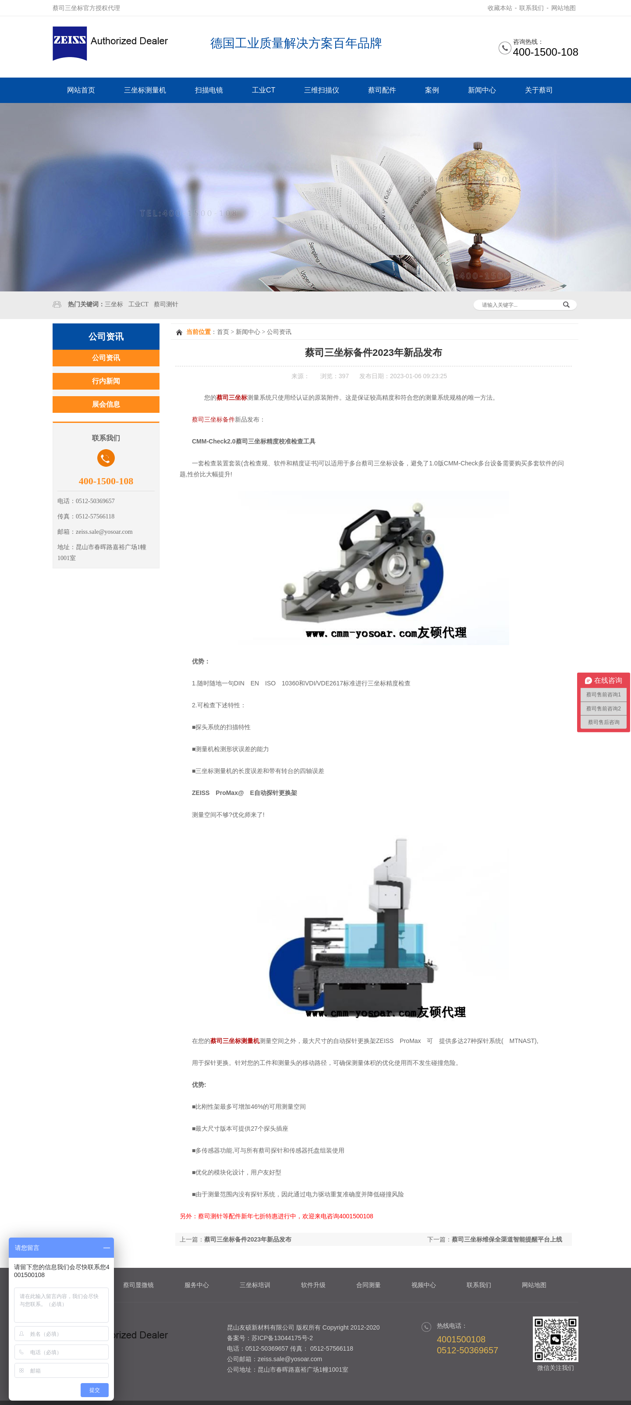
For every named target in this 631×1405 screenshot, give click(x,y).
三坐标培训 (255, 1284)
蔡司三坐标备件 (213, 419)
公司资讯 (279, 332)
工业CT (263, 90)
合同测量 (368, 1284)
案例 (432, 90)
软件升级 (313, 1284)
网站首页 (81, 90)
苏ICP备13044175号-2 (282, 1337)
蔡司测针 (166, 304)
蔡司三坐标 (231, 397)
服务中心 (196, 1284)
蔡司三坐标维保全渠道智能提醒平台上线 (507, 1239)
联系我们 (531, 7)
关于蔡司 (539, 90)
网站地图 (563, 7)
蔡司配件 (382, 90)
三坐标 (114, 304)
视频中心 (423, 1284)
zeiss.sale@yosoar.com (290, 1358)
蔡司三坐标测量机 (234, 1040)
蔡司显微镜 (138, 1284)
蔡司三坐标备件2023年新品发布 (247, 1239)
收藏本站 (500, 7)
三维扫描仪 (321, 90)
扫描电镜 (209, 90)
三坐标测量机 (145, 90)
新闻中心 (482, 90)
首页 (223, 332)
